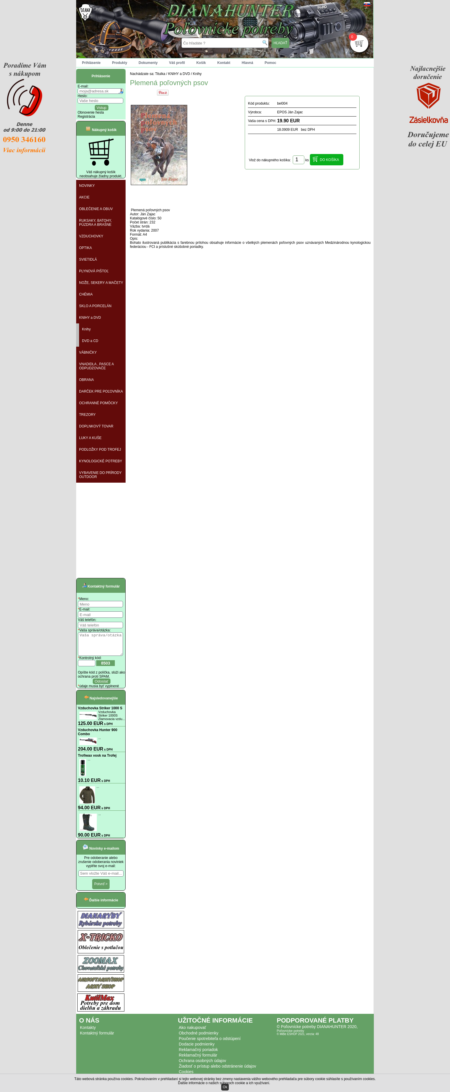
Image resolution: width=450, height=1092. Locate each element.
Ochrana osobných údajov (202, 1065)
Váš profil (177, 63)
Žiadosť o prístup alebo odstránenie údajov (217, 1070)
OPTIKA (85, 248)
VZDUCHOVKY (91, 236)
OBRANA (86, 380)
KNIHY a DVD (90, 318)
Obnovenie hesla (91, 112)
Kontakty (88, 1032)
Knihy (86, 329)
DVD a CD (90, 341)
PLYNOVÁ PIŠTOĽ (94, 271)
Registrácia (86, 116)
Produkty (119, 63)
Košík (201, 63)
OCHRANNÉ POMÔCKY (98, 403)
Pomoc (270, 63)
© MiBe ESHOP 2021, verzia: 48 (298, 1038)
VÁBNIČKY (88, 352)
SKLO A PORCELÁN (95, 306)
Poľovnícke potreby (290, 1035)
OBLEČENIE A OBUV (96, 209)
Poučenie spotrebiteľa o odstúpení (210, 1043)
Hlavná (247, 63)
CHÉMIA (86, 294)
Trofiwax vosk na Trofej (97, 760)
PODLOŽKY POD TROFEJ (100, 449)
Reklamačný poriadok (198, 1054)
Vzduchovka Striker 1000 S (100, 712)
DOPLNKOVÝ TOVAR (96, 426)
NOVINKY (87, 186)
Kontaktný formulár (97, 1037)
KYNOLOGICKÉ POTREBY (100, 461)
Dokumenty (148, 63)
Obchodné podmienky (198, 1037)
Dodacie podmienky (197, 1048)
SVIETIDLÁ (88, 259)
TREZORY (87, 415)
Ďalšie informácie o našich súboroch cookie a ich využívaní (223, 1083)
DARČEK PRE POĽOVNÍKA (101, 391)
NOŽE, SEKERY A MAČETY (101, 283)
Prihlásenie (91, 63)
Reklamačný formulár (198, 1059)
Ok (225, 1087)
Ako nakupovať (192, 1032)
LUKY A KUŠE (90, 438)
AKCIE (84, 197)
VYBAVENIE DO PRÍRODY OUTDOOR (100, 475)
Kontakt (223, 63)
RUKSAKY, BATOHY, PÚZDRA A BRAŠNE (95, 223)
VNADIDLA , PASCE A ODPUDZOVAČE (96, 366)
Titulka (160, 74)
